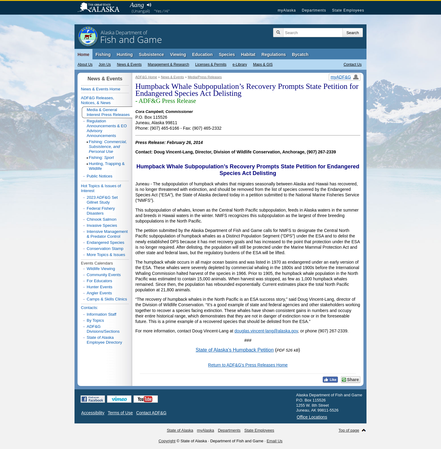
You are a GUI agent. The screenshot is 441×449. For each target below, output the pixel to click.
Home (83, 54)
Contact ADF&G (151, 412)
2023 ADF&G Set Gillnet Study (102, 200)
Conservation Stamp (105, 248)
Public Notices (99, 176)
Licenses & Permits (211, 64)
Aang (137, 5)
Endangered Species (105, 242)
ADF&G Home (146, 77)
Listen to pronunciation (149, 5)
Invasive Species (102, 225)
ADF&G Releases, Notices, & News (97, 100)
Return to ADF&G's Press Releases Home (248, 365)
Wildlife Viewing (101, 268)
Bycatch (300, 54)
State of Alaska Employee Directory (104, 340)
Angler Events (99, 293)
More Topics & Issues (106, 254)
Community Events (104, 274)
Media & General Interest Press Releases (108, 112)
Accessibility (92, 412)
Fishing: (108, 146)
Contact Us (353, 64)
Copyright (166, 441)
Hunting (125, 54)
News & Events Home (100, 89)
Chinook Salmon (101, 219)
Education (202, 54)
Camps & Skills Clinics (107, 299)
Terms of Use (120, 412)
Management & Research (168, 64)
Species (227, 54)
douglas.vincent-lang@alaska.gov (266, 330)
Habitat (248, 54)
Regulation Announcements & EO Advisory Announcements (107, 128)
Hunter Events (99, 287)
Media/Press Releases (205, 77)
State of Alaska (102, 7)
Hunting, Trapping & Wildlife (107, 166)
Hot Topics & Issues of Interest (101, 188)
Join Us (105, 64)
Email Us (275, 441)
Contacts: (89, 307)
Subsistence (151, 54)
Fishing (103, 54)
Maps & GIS (263, 64)
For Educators (99, 281)
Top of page (349, 430)
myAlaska (287, 10)
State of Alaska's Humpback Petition (235, 350)
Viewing (178, 54)
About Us (85, 64)
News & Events (129, 64)
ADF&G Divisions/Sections (103, 329)
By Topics (95, 320)
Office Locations (312, 417)
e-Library (240, 64)
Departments (314, 10)
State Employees (348, 10)
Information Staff (101, 314)
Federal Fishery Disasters (101, 211)
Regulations (274, 54)
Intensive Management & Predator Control (107, 234)
